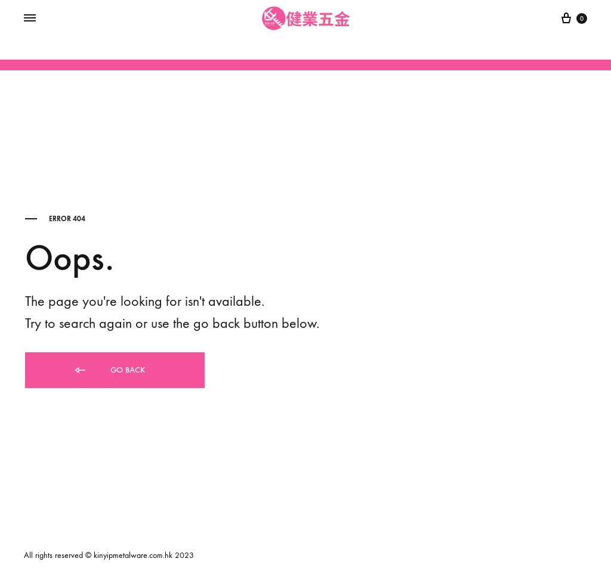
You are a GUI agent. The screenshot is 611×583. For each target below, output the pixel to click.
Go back (109, 370)
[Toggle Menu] (30, 18)
